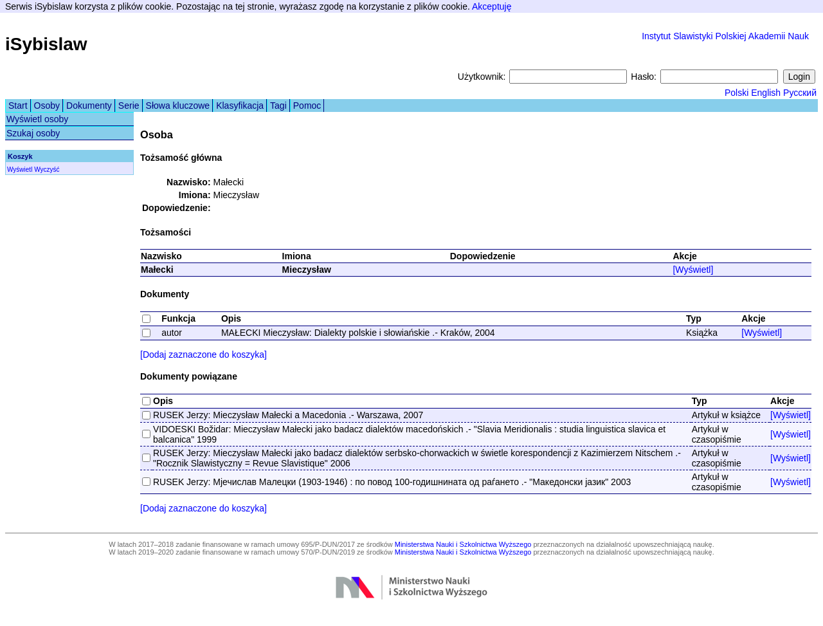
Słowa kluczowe (178, 105)
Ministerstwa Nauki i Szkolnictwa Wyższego (463, 544)
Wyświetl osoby (37, 119)
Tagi (278, 105)
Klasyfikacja (240, 105)
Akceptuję (491, 6)
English (766, 92)
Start (18, 105)
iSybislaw (46, 44)
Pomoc (307, 105)
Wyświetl (19, 169)
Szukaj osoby (33, 133)
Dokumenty (89, 105)
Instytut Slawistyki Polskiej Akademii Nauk (725, 36)
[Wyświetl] (693, 269)
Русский (800, 92)
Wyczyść (46, 169)
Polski (736, 92)
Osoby (47, 105)
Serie (129, 105)
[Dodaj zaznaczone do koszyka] (203, 354)
